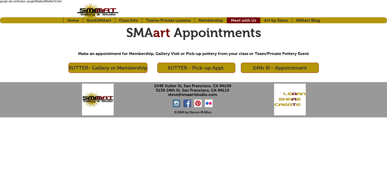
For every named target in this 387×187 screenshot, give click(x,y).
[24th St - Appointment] (280, 68)
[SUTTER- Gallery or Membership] (107, 68)
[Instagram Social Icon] (176, 103)
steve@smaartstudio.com (192, 94)
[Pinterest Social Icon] (198, 103)
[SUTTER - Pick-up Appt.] (196, 68)
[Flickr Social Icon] (209, 103)
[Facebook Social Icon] (187, 103)
